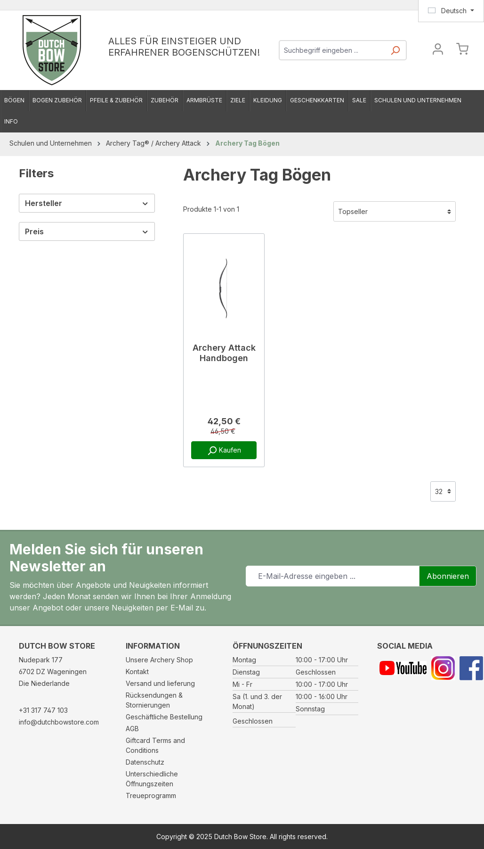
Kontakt (137, 672)
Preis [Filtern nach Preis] (87, 231)
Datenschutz (145, 762)
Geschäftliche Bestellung (164, 717)
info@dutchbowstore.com (59, 722)
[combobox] (332, 50)
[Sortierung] (394, 211)
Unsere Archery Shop (159, 660)
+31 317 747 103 (43, 710)
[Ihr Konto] (438, 50)
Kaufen (224, 450)
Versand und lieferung (160, 683)
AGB (132, 729)
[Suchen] (395, 53)
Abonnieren (448, 576)
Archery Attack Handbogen (224, 353)
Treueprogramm (151, 795)
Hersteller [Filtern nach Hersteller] (87, 203)
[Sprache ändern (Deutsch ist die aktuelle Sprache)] (451, 11)
